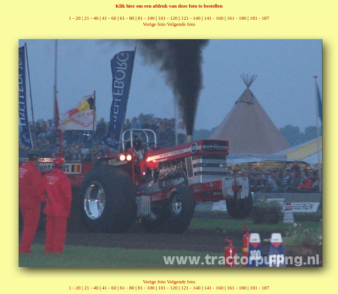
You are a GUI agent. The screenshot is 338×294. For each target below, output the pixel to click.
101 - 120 (168, 18)
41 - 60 (109, 18)
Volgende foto (181, 24)
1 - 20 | (76, 18)
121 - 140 (190, 18)
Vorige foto (154, 24)
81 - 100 (146, 18)
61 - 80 (127, 18)
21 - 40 (91, 18)
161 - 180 (236, 18)
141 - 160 (213, 18)
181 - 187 (259, 18)
